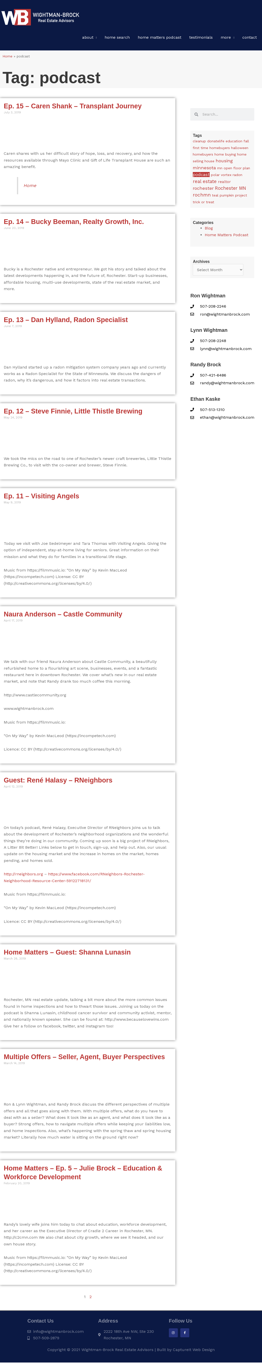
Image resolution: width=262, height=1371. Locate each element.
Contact (249, 39)
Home (7, 58)
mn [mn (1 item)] (219, 170)
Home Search (117, 39)
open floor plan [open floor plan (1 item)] (237, 170)
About (87, 39)
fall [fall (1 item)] (246, 143)
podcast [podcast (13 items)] (201, 176)
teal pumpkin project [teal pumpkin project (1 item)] (229, 197)
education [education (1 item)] (234, 143)
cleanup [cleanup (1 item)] (199, 143)
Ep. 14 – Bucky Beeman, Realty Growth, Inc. (74, 223)
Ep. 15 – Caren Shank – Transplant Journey (73, 108)
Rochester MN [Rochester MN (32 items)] (230, 190)
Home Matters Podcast (159, 39)
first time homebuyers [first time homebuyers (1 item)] (211, 150)
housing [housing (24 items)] (224, 162)
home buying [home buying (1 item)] (225, 156)
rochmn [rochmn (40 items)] (202, 197)
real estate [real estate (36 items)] (205, 183)
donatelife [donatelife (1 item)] (215, 143)
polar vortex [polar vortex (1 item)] (221, 177)
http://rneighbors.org (23, 876)
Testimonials (201, 39)
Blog (209, 230)
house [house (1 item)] (209, 163)
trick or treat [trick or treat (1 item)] (203, 204)
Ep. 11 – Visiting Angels (41, 498)
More (226, 39)
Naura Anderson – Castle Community (63, 616)
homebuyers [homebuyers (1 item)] (203, 156)
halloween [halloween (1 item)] (239, 150)
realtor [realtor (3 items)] (224, 184)
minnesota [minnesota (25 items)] (204, 169)
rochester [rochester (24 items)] (203, 190)
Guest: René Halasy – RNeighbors (58, 782)
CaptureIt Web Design (194, 1351)
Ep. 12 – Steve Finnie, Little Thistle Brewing (73, 413)
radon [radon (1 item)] (237, 177)
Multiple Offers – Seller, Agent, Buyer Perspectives (84, 1059)
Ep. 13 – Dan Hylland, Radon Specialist (66, 322)
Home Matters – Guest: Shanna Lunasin (67, 954)
